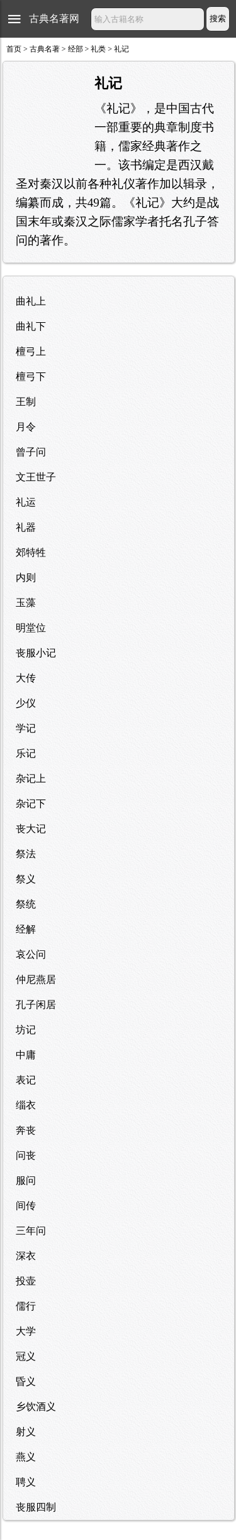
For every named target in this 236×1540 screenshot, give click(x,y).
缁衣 (26, 1105)
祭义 (26, 879)
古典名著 (45, 49)
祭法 (26, 854)
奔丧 (26, 1130)
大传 (26, 678)
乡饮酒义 (36, 1406)
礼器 (26, 527)
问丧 (26, 1155)
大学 (26, 1331)
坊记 (26, 1029)
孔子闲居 (36, 1004)
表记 (26, 1080)
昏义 (26, 1381)
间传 (26, 1205)
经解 (26, 929)
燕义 (26, 1456)
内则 (26, 577)
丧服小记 (36, 653)
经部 (75, 49)
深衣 (26, 1255)
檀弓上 (31, 351)
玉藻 (26, 602)
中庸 (26, 1054)
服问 (26, 1180)
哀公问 (31, 954)
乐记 (26, 753)
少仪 (26, 703)
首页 (13, 49)
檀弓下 (31, 376)
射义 (26, 1431)
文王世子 (36, 477)
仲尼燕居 (36, 979)
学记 (26, 728)
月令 (26, 426)
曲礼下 (31, 326)
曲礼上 (31, 301)
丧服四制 (36, 1507)
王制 (26, 401)
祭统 (26, 904)
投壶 (26, 1281)
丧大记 (31, 828)
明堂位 (31, 627)
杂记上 (31, 778)
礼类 (98, 49)
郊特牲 (31, 552)
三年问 (31, 1230)
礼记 (121, 49)
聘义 (26, 1482)
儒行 (26, 1306)
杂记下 (31, 803)
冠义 (26, 1356)
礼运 (26, 502)
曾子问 (31, 452)
